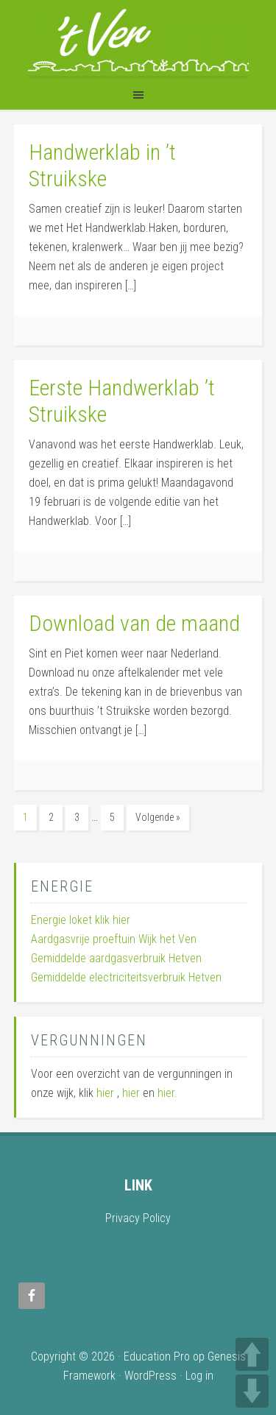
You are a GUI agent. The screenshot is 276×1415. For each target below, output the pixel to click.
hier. (167, 1093)
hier (105, 1093)
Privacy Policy (138, 1218)
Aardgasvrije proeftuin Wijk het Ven (114, 939)
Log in (199, 1376)
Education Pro (157, 1356)
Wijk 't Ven (138, 39)
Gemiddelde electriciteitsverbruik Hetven (126, 977)
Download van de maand (134, 623)
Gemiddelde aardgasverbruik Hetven (116, 958)
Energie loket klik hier (80, 920)
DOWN (252, 1391)
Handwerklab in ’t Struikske (102, 165)
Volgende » (157, 817)
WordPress (150, 1376)
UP (252, 1354)
